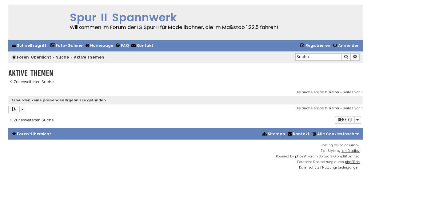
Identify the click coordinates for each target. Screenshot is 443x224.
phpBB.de (352, 162)
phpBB (300, 156)
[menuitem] (66, 46)
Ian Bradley (350, 151)
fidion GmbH (350, 145)
